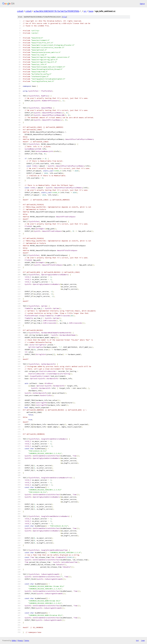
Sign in (142, 4)
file (64, 17)
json (143, 640)
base (91, 11)
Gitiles (14, 640)
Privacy (20, 640)
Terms (26, 640)
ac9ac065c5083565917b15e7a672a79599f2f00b (56, 11)
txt (137, 640)
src (85, 11)
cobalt (20, 11)
